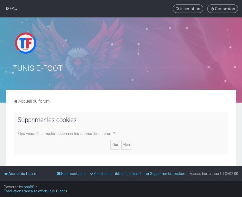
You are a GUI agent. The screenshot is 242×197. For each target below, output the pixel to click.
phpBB (29, 187)
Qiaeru (61, 191)
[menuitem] (11, 8)
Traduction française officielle (27, 191)
